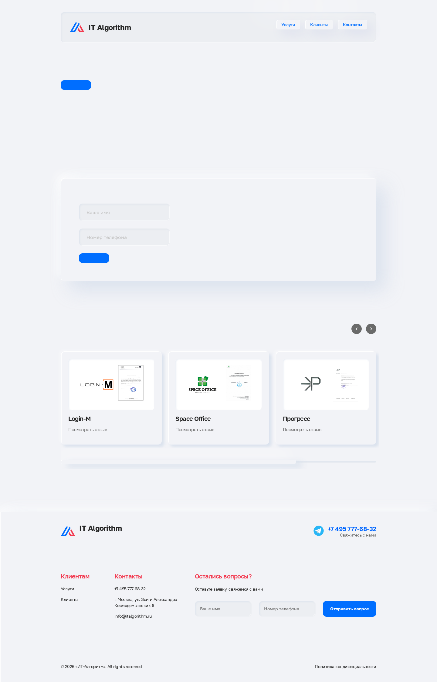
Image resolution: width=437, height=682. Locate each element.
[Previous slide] (356, 329)
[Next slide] (371, 329)
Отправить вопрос (349, 608)
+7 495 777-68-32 (352, 528)
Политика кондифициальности (345, 666)
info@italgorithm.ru (133, 616)
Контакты (352, 24)
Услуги (288, 24)
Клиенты (319, 24)
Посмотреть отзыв (87, 429)
